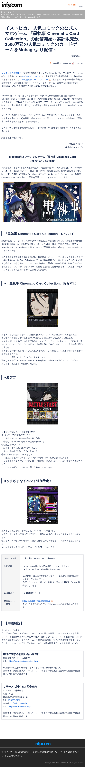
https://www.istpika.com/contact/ (23, 661)
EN (74, 5)
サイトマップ (6, 752)
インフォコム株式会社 (11, 73)
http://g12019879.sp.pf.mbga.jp (36, 601)
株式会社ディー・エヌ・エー (35, 79)
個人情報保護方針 (22, 752)
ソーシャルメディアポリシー (12, 756)
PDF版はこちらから (62, 63)
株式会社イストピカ (31, 76)
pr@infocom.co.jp (19, 703)
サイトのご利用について (69, 752)
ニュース (11, 12)
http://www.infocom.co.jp (20, 707)
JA (69, 5)
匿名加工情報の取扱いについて (45, 752)
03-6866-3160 (14, 700)
